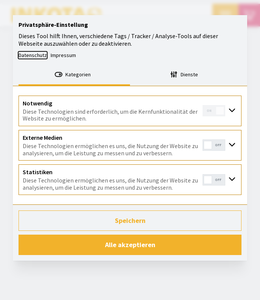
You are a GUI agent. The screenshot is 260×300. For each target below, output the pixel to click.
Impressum (63, 55)
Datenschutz (33, 55)
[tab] (74, 75)
